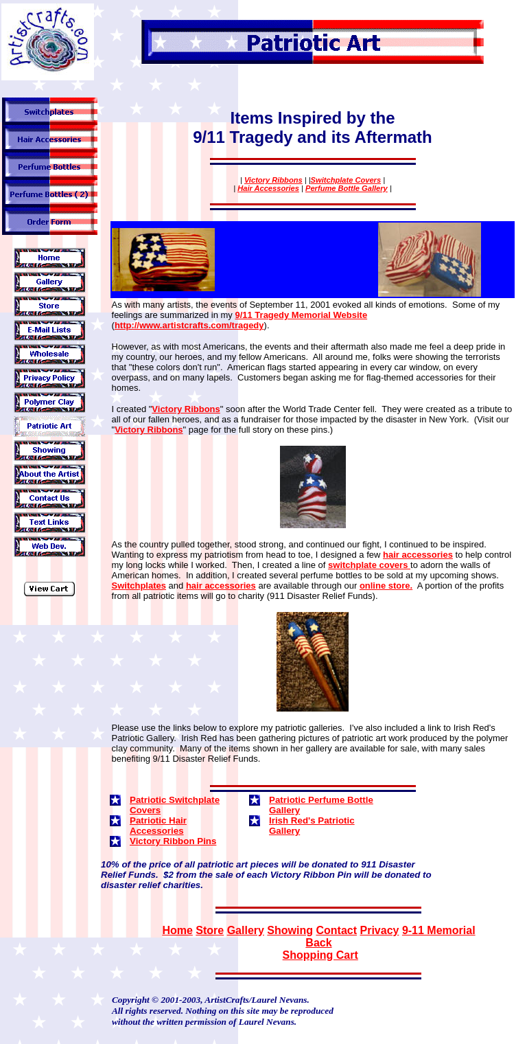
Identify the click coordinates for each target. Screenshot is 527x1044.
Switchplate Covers (346, 180)
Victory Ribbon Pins (173, 841)
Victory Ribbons (273, 180)
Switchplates (139, 585)
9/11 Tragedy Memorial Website (301, 315)
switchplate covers (369, 565)
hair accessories (418, 554)
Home (177, 930)
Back (318, 943)
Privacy (379, 930)
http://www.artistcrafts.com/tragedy (189, 325)
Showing (290, 930)
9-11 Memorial (439, 930)
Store (210, 930)
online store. (386, 585)
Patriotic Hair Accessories (158, 825)
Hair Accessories (268, 188)
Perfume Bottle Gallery (346, 188)
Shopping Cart (320, 955)
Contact (336, 930)
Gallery (245, 930)
